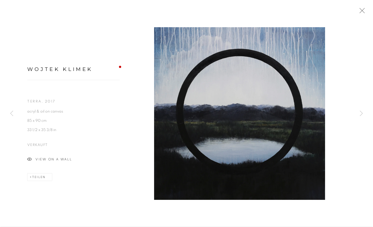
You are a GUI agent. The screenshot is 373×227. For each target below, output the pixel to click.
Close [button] (361, 12)
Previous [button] (11, 113)
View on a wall (49, 160)
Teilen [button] (38, 177)
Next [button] (361, 113)
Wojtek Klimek (60, 70)
